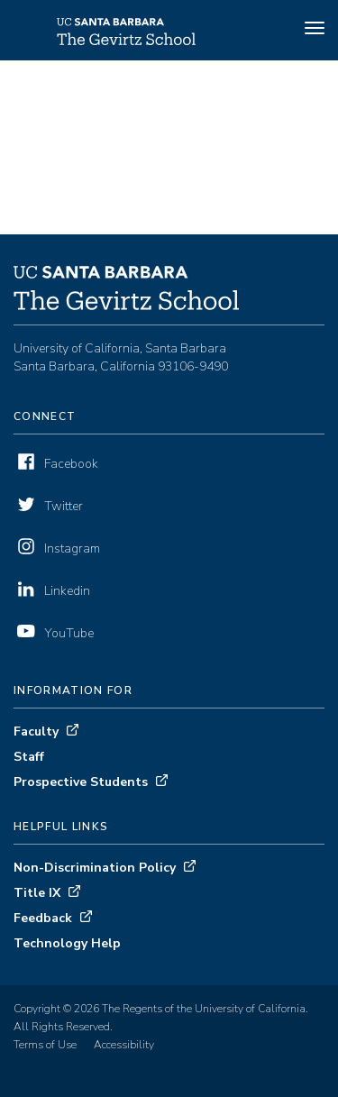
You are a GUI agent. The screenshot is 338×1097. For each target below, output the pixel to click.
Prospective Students (81, 782)
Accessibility (124, 1045)
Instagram (72, 548)
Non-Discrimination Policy (95, 867)
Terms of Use (45, 1045)
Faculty (36, 731)
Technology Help (67, 943)
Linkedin (67, 590)
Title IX (37, 892)
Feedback (43, 918)
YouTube (69, 633)
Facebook (71, 463)
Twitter (63, 506)
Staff (29, 756)
